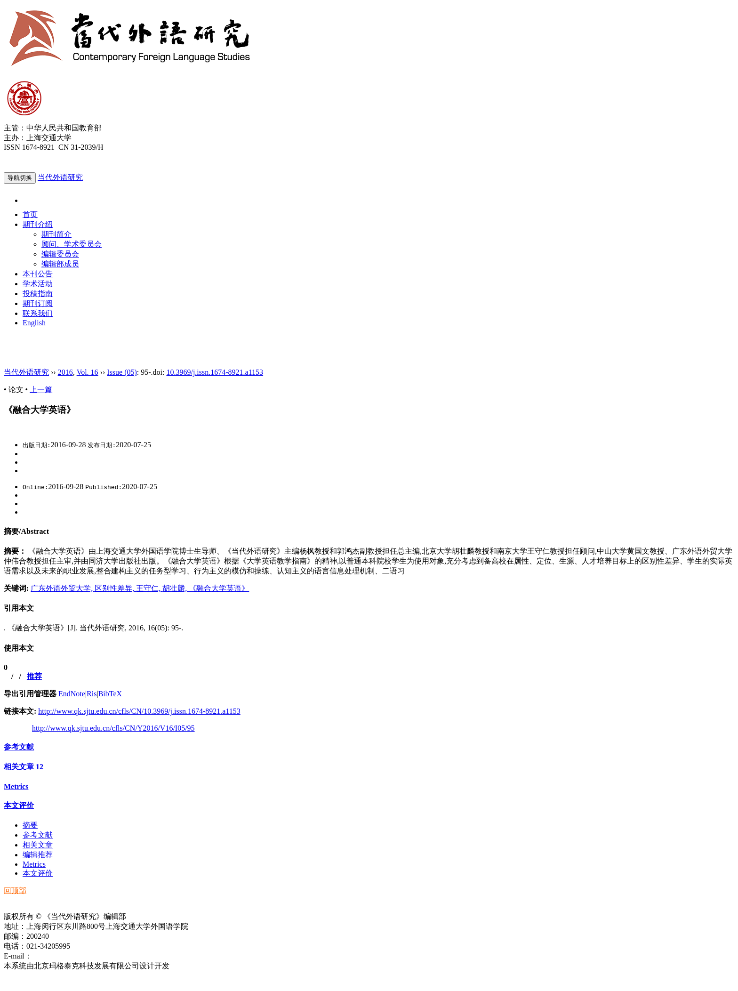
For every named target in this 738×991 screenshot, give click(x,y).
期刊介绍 (38, 224)
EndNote (71, 694)
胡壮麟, (175, 588)
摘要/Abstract (26, 531)
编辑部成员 (60, 264)
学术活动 (38, 284)
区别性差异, (115, 588)
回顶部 (15, 890)
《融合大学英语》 (219, 588)
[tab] (369, 532)
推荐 (34, 676)
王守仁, (149, 588)
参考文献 (19, 747)
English (34, 323)
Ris (91, 694)
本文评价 (19, 805)
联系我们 (38, 313)
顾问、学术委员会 (71, 244)
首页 (30, 214)
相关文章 (23, 767)
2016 (65, 372)
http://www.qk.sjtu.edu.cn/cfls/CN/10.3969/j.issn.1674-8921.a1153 (139, 711)
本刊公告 (38, 274)
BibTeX (110, 694)
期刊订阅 (38, 303)
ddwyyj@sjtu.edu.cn (63, 956)
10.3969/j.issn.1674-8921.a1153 (214, 372)
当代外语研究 (60, 177)
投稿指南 (38, 294)
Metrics (16, 786)
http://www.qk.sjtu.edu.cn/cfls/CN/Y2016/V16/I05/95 (113, 728)
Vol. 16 (87, 372)
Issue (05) (122, 372)
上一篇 (41, 390)
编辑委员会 (60, 254)
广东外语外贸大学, (63, 588)
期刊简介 (56, 234)
